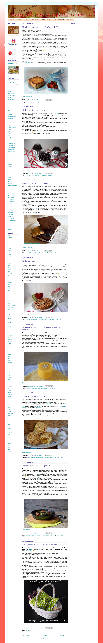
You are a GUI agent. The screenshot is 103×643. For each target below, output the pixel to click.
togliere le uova (25, 407)
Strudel (9, 110)
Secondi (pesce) (11, 153)
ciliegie (9, 443)
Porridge (9, 386)
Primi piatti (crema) (12, 143)
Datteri (9, 286)
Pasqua (9, 135)
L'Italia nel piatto (11, 189)
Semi (54, 388)
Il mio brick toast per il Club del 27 (40, 27)
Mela (46, 319)
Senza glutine (11, 214)
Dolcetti (32, 175)
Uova (42, 102)
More (9, 347)
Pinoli (44, 535)
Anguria (9, 244)
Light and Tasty (55, 113)
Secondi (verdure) (59, 535)
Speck (9, 407)
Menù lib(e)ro (10, 205)
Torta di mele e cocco (32, 261)
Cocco (31, 319)
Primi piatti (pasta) (11, 145)
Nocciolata (10, 208)
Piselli (9, 373)
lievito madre (10, 225)
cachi (9, 436)
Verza (9, 424)
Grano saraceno (11, 316)
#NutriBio (10, 164)
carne (56, 477)
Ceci (9, 271)
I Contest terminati (46, 19)
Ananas (9, 242)
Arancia (28, 388)
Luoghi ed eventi (11, 199)
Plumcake (10, 108)
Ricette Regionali (11, 210)
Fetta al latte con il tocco (35, 183)
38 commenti (40, 99)
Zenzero (9, 428)
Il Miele (9, 318)
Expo (50, 403)
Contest (28, 630)
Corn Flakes (10, 280)
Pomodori (48, 535)
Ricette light (49, 175)
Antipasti (9, 125)
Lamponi (9, 322)
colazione (34, 102)
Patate (9, 360)
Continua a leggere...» (27, 96)
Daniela (30, 99)
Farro (9, 295)
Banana (32, 388)
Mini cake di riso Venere (33, 110)
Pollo (9, 379)
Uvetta (9, 422)
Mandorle (10, 335)
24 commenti (40, 386)
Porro (9, 388)
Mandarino (10, 333)
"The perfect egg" (25, 32)
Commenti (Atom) (47, 638)
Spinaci (23, 536)
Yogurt (9, 426)
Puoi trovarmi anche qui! (58, 19)
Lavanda (9, 324)
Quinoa (9, 392)
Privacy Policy (70, 19)
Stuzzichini (10, 158)
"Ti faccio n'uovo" (26, 62)
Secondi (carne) (11, 149)
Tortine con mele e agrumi (34, 396)
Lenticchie (10, 326)
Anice (9, 246)
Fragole (38, 102)
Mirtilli (9, 345)
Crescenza (10, 284)
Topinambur (10, 413)
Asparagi (9, 250)
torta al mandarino (29, 550)
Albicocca (10, 237)
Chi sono (19, 19)
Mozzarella (10, 350)
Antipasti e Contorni (31, 535)
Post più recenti (26, 635)
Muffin (9, 106)
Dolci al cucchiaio (43, 252)
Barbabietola (10, 261)
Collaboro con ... (35, 19)
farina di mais (59, 406)
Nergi (9, 352)
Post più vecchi (62, 635)
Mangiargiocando (51, 252)
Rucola (9, 398)
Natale (9, 131)
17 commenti (40, 173)
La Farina (10, 191)
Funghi (9, 314)
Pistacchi (10, 375)
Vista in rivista (11, 218)
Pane (9, 133)
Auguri (28, 252)
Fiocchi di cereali (11, 305)
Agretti (9, 235)
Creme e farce (11, 87)
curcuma (9, 447)
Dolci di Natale (11, 99)
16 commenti (40, 455)
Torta (54, 319)
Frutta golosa (37, 388)
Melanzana (10, 341)
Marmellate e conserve (12, 203)
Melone (9, 343)
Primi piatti (10, 141)
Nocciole (9, 354)
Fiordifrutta (37, 175)
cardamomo (10, 439)
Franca (40, 549)
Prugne (9, 390)
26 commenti (40, 317)
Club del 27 (29, 102)
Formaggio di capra (12, 309)
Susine (9, 411)
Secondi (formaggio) (12, 151)
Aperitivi (9, 129)
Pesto (9, 369)
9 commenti (39, 250)
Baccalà (9, 256)
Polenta (9, 377)
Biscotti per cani (11, 82)
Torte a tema (58, 252)
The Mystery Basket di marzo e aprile (39, 545)
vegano (9, 229)
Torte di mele (58, 319)
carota (9, 441)
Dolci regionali (11, 101)
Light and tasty (33, 332)
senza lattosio (11, 227)
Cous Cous (10, 282)
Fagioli (9, 288)
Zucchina (10, 432)
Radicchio (10, 394)
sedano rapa (10, 451)
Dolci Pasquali (11, 93)
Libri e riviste (10, 195)
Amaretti (9, 239)
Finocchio (10, 303)
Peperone (10, 362)
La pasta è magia (11, 193)
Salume (9, 400)
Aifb (8, 168)
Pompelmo (10, 383)
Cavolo (9, 269)
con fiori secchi (38, 407)
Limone (9, 328)
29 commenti (40, 533)
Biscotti (9, 80)
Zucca (9, 430)
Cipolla (9, 275)
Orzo (9, 358)
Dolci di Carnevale (11, 97)
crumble (9, 445)
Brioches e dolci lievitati (13, 84)
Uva (8, 420)
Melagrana (10, 339)
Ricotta (9, 396)
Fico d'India (10, 301)
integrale (64, 406)
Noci (9, 356)
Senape (9, 405)
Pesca (9, 367)
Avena (9, 252)
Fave (9, 297)
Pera (9, 364)
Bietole (9, 263)
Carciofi (9, 267)
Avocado (9, 254)
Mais (9, 330)
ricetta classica (48, 274)
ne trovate (48, 402)
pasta (39, 477)
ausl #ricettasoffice (12, 220)
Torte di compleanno (12, 116)
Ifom (28, 197)
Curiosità (9, 179)
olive (9, 449)
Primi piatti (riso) (11, 147)
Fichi (9, 299)
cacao (9, 434)
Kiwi (8, 320)
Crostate (28, 175)
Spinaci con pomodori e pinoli (36, 466)
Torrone (9, 415)
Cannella (9, 265)
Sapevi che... (26, 19)
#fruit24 (9, 166)
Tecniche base (11, 216)
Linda (31, 549)
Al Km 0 (9, 170)
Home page (11, 19)
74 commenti (40, 628)
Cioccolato (32, 252)
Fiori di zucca (10, 307)
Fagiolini (9, 290)
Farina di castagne (12, 292)
